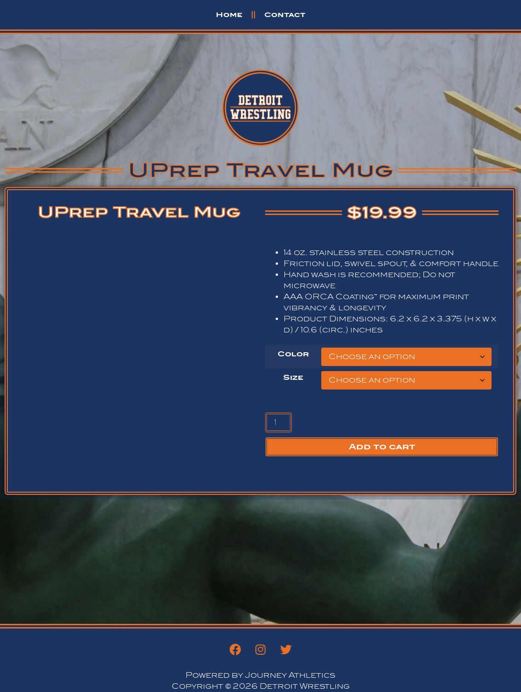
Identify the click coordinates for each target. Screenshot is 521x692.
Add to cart (382, 446)
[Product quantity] (278, 422)
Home (229, 14)
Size (293, 377)
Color (293, 354)
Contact (285, 14)
